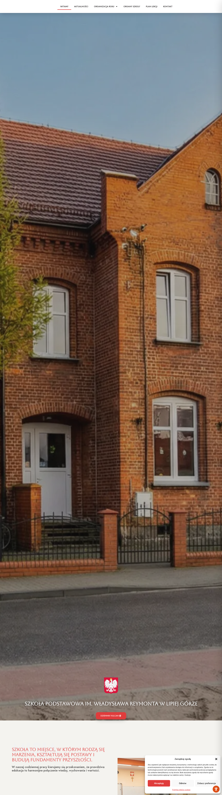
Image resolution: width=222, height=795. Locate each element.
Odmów (182, 783)
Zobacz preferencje (206, 783)
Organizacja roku (106, 6)
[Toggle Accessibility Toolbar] (216, 789)
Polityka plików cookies (181, 790)
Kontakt (168, 6)
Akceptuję (159, 783)
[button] (216, 759)
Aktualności (81, 6)
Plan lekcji (151, 6)
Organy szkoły (131, 6)
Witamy (64, 6)
